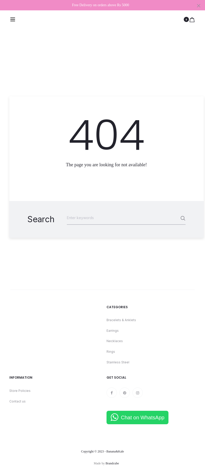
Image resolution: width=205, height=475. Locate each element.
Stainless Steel (118, 362)
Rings (111, 352)
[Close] (199, 5)
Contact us (17, 401)
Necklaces (115, 341)
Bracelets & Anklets (121, 320)
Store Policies (20, 391)
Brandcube (112, 463)
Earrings (113, 331)
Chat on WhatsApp (143, 417)
